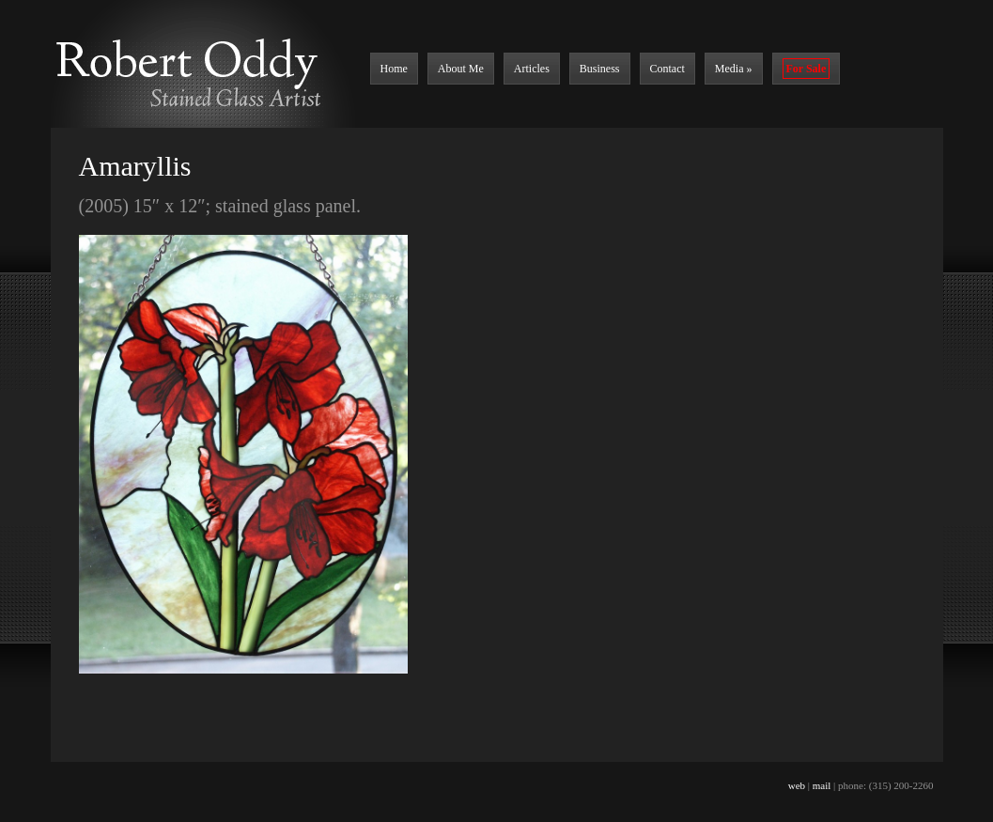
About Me (461, 68)
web (796, 785)
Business (600, 68)
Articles (532, 68)
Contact (667, 68)
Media (734, 68)
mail (822, 785)
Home (394, 68)
